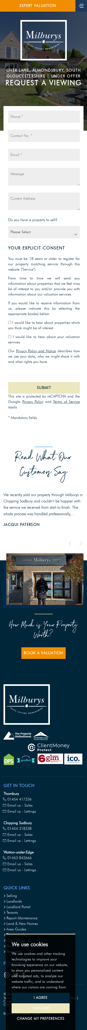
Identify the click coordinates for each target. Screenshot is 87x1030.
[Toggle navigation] (81, 5)
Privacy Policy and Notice (36, 351)
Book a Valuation (43, 653)
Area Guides (14, 929)
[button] (70, 543)
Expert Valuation (37, 5)
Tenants (10, 912)
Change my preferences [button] (40, 1019)
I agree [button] (41, 998)
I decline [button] (40, 1008)
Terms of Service (66, 401)
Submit (44, 387)
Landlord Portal (16, 907)
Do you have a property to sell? (32, 220)
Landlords (12, 901)
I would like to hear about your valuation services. (44, 339)
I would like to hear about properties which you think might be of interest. (44, 325)
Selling (10, 896)
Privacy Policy (32, 401)
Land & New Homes (20, 923)
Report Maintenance (20, 918)
